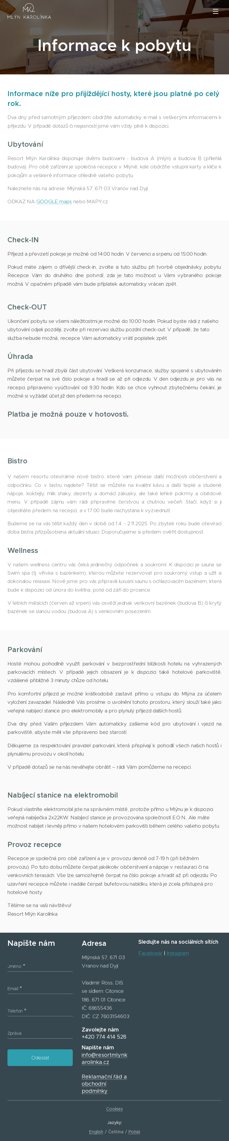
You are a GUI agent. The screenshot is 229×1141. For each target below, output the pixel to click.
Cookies (114, 1109)
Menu (215, 11)
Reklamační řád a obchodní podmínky (104, 1083)
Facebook (150, 953)
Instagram (178, 953)
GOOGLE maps (54, 201)
